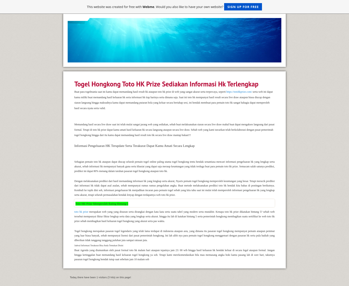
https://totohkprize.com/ (239, 91)
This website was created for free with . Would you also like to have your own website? (174, 6)
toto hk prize (81, 211)
